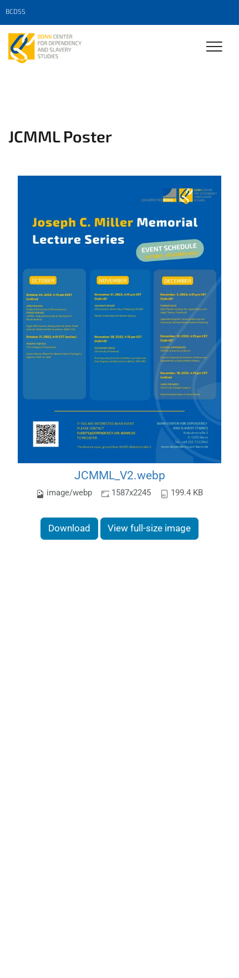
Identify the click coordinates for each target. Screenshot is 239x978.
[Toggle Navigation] (214, 47)
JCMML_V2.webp (119, 475)
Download (69, 528)
